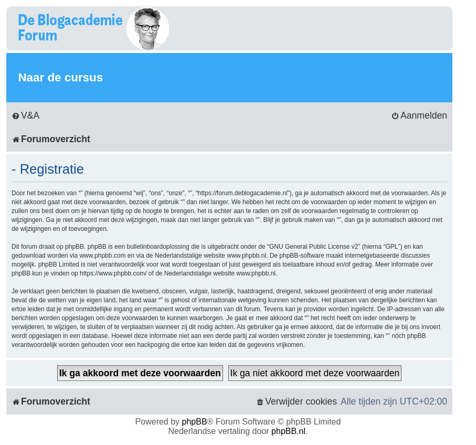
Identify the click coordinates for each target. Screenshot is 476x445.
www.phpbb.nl (246, 255)
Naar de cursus (60, 77)
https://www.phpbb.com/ (113, 273)
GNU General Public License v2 (313, 246)
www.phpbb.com (102, 255)
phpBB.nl (288, 431)
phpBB (194, 421)
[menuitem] (25, 115)
